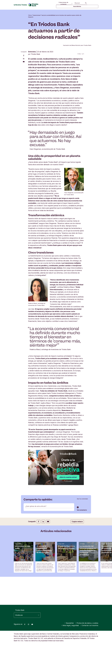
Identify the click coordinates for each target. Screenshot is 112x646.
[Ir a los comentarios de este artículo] (83, 82)
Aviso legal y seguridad (70, 625)
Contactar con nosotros (89, 625)
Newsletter (69, 623)
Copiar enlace (77, 550)
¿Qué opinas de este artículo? (35, 534)
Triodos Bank (19, 610)
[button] (110, 587)
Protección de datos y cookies (86, 623)
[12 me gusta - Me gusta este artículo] (79, 82)
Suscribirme (77, 6)
